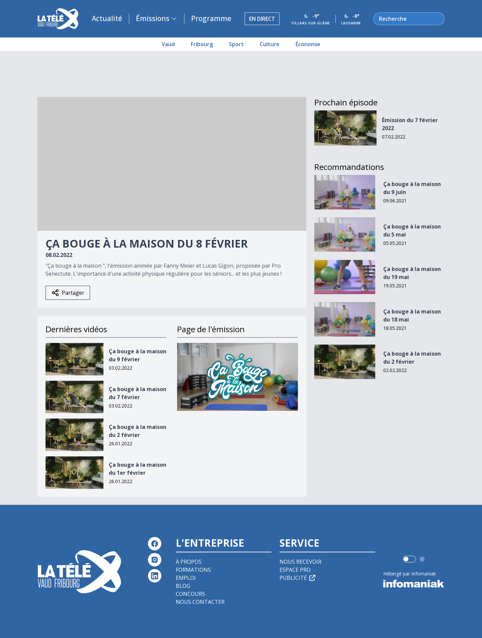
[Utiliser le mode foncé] (422, 559)
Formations (193, 569)
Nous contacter (200, 602)
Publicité (297, 578)
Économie (308, 44)
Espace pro (295, 569)
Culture (269, 44)
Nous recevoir (300, 561)
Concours (190, 594)
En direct (262, 18)
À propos (189, 561)
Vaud (168, 44)
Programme (211, 18)
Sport (236, 44)
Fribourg (202, 44)
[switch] (409, 559)
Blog (183, 585)
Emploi (186, 577)
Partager (67, 293)
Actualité (107, 18)
